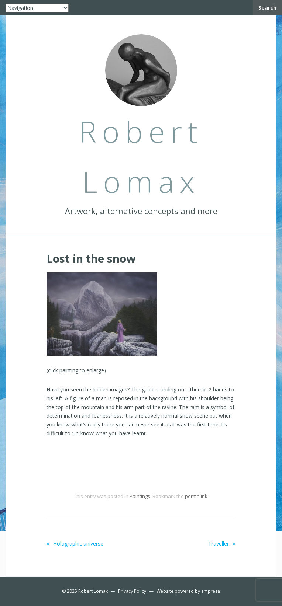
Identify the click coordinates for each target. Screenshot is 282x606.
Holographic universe (75, 543)
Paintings (140, 496)
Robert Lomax (93, 591)
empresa (210, 591)
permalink (196, 496)
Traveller (221, 543)
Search (267, 7)
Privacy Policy (132, 591)
